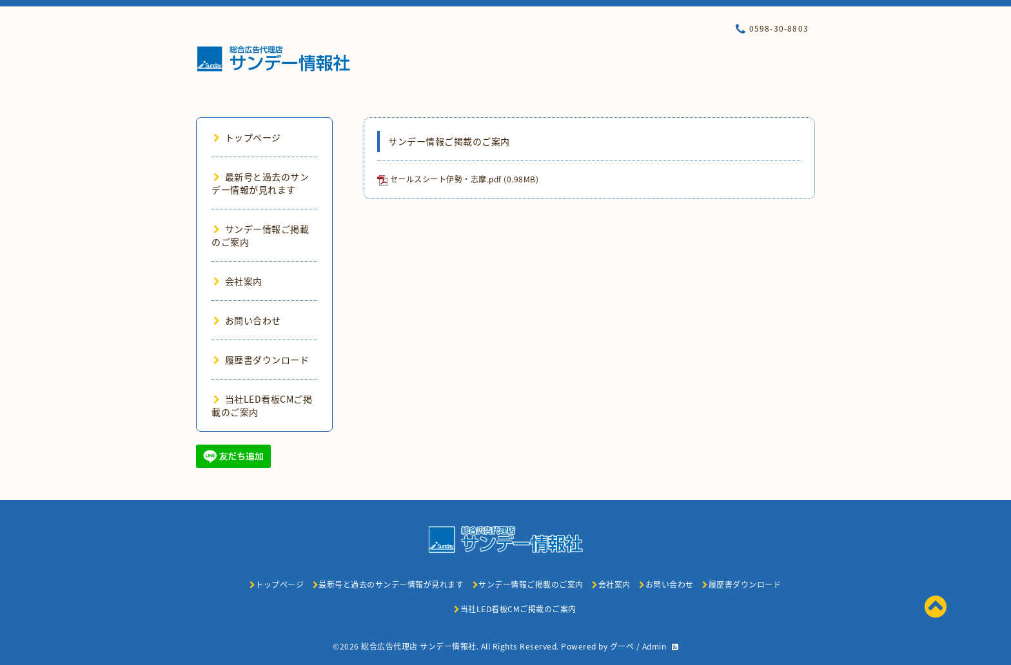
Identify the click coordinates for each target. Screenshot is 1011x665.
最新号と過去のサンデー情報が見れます (260, 183)
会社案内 (237, 281)
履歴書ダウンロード (261, 359)
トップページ (247, 137)
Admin (654, 646)
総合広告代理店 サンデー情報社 (418, 646)
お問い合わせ (247, 320)
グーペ (622, 646)
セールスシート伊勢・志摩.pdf (446, 179)
